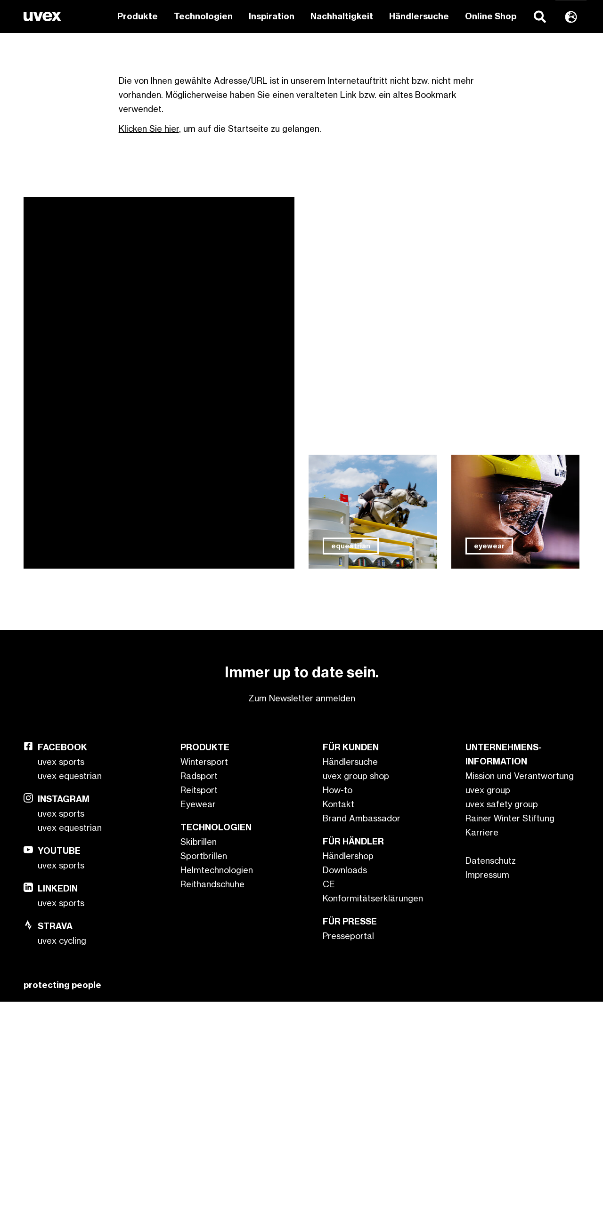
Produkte (137, 16)
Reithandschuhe (212, 1095)
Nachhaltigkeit (341, 16)
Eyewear (198, 1015)
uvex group (487, 1001)
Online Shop (490, 16)
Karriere (481, 1043)
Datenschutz (490, 1072)
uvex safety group (501, 1015)
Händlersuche (419, 16)
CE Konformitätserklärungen (373, 1102)
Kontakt (338, 1015)
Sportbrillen (203, 1067)
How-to (337, 1001)
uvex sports (61, 973)
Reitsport (199, 1001)
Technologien (203, 16)
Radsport (199, 987)
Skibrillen (198, 1053)
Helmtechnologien (216, 1081)
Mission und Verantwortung (519, 987)
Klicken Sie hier (149, 340)
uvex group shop (356, 987)
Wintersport (204, 973)
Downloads (345, 1081)
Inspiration (271, 16)
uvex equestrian (70, 987)
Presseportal (348, 1147)
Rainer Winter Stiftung (509, 1029)
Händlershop (348, 1067)
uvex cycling (62, 1152)
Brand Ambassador (361, 1029)
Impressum (487, 1086)
